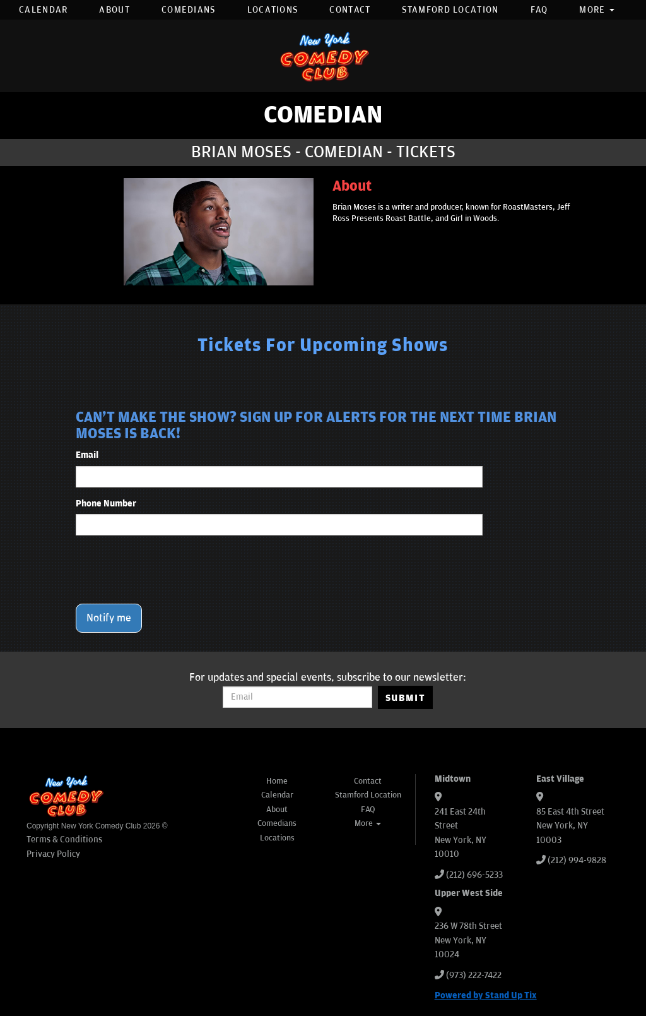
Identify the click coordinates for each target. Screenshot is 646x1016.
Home (277, 781)
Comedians (189, 9)
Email (87, 455)
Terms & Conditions (64, 839)
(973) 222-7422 (474, 975)
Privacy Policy (53, 854)
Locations (272, 9)
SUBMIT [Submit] (405, 697)
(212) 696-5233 (474, 875)
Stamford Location (450, 9)
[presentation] (171, 569)
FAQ (539, 9)
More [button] (596, 9)
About (114, 9)
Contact (349, 9)
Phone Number (106, 503)
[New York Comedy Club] (323, 56)
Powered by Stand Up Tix (486, 995)
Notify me (108, 618)
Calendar (43, 9)
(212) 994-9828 (577, 860)
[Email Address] (297, 697)
